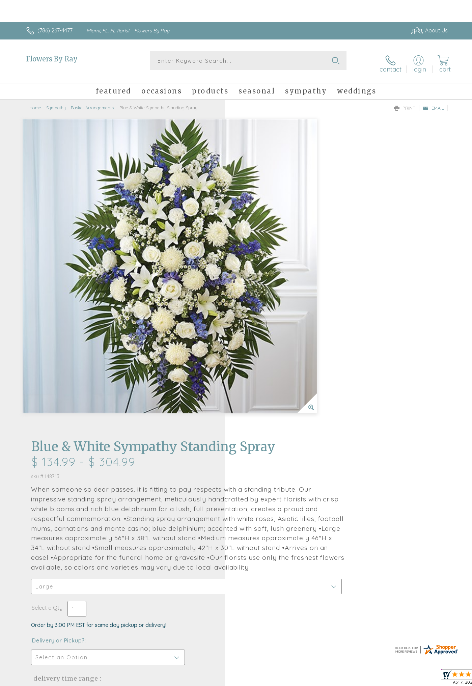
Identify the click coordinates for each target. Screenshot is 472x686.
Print (405, 103)
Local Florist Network (388, 679)
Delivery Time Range (270, 413)
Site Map (429, 679)
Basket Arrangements (92, 103)
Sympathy (56, 103)
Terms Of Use (300, 679)
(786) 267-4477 (55, 30)
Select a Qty (252, 342)
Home (35, 103)
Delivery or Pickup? (263, 375)
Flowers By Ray (52, 59)
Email (433, 103)
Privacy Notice (340, 679)
